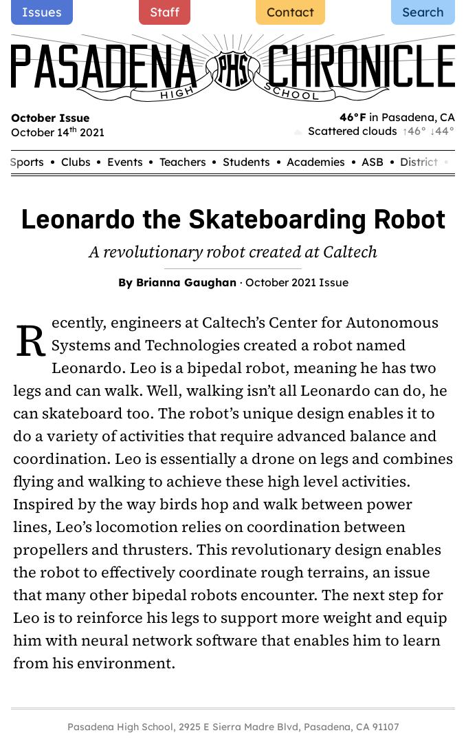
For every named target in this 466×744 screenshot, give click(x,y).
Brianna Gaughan (186, 282)
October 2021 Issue (296, 282)
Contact (290, 12)
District (419, 162)
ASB (373, 162)
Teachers (182, 162)
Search (423, 12)
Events (125, 162)
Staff (164, 12)
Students (246, 162)
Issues (42, 12)
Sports (27, 162)
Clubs (76, 162)
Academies (316, 162)
